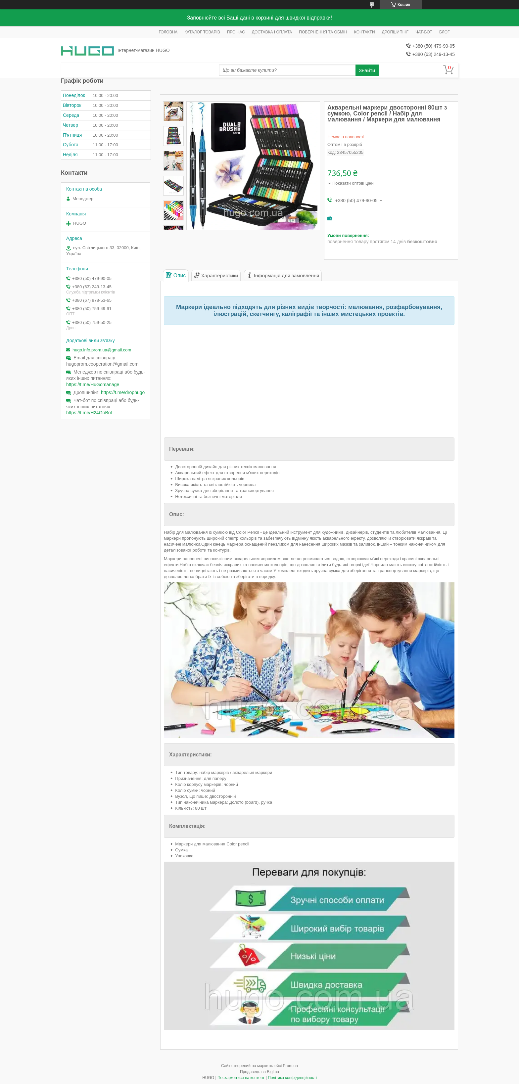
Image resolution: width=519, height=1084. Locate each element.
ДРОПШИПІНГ (395, 32)
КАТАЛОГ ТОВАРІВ (202, 32)
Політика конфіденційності (292, 1077)
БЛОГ (444, 32)
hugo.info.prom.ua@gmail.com (101, 349)
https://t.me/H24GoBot (89, 412)
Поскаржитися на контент (240, 1077)
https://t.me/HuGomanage (92, 384)
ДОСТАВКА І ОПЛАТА (272, 32)
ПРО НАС (236, 32)
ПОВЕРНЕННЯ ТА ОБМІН (323, 32)
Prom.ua (290, 1065)
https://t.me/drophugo (123, 392)
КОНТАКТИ (364, 32)
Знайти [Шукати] (367, 70)
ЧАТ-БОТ (423, 32)
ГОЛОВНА (168, 32)
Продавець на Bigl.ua (259, 1071)
